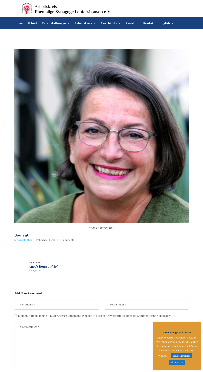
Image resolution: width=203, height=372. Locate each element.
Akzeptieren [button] (177, 362)
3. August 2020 (23, 240)
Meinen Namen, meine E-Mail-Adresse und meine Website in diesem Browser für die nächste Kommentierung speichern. (95, 316)
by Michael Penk (45, 239)
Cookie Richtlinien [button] (181, 355)
